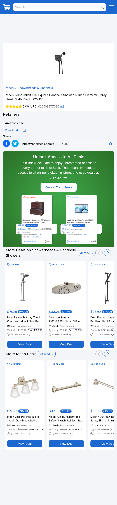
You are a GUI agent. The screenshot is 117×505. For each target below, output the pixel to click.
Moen (10, 88)
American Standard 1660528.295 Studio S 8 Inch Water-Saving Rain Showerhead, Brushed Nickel (66, 319)
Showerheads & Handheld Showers (35, 88)
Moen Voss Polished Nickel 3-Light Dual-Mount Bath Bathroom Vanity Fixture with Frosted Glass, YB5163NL (24, 418)
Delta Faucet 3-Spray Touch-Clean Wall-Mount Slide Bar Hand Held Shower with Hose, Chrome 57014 (24, 319)
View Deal (25, 344)
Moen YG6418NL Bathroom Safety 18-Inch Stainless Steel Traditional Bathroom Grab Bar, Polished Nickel (66, 418)
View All (86, 253)
